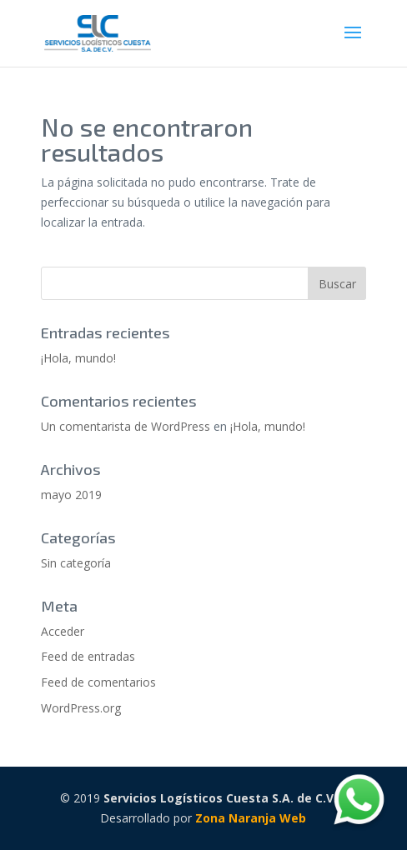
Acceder (62, 631)
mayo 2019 (71, 494)
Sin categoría (76, 563)
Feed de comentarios (98, 682)
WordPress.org (81, 708)
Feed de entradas (88, 656)
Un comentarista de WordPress (125, 426)
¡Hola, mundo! (78, 358)
